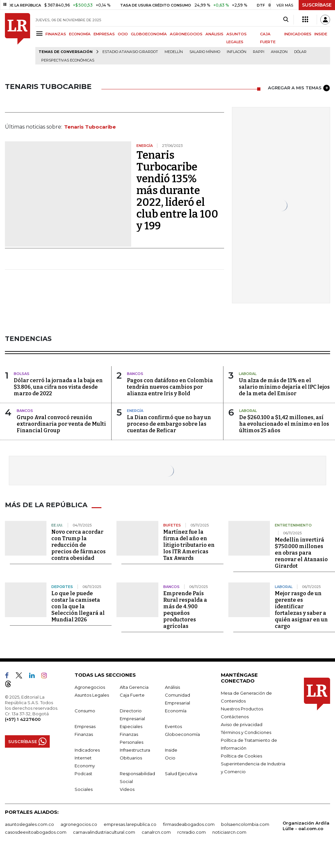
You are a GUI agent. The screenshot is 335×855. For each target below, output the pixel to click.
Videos (127, 789)
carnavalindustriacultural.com (104, 832)
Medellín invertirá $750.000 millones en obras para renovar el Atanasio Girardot (301, 553)
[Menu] (40, 33)
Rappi (258, 52)
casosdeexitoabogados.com (35, 832)
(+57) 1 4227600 (23, 719)
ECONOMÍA (80, 34)
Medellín (174, 52)
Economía (175, 710)
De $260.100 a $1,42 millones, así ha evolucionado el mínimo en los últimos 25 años (284, 424)
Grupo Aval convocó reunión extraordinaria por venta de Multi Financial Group (61, 424)
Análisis (172, 687)
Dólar (300, 52)
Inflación (236, 52)
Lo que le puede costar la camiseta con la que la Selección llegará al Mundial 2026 (78, 606)
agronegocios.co (79, 824)
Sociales (84, 789)
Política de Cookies (241, 755)
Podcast (83, 773)
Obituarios (131, 757)
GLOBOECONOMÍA (149, 34)
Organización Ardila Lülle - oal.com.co (306, 825)
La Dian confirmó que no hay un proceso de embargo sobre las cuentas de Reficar (169, 424)
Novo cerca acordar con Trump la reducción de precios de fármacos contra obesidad (78, 545)
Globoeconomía (182, 734)
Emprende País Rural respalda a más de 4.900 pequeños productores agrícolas (185, 609)
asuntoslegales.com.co (29, 824)
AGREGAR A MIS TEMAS (299, 88)
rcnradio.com (191, 832)
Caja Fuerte (132, 695)
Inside (171, 750)
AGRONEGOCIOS (186, 34)
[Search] (285, 19)
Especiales (131, 726)
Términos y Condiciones (246, 732)
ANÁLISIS (214, 34)
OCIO (123, 34)
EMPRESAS (104, 34)
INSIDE (320, 34)
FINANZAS (55, 34)
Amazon (279, 52)
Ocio (170, 757)
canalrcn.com (156, 832)
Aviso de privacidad (241, 724)
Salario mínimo (204, 52)
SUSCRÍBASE (317, 5)
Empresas (85, 726)
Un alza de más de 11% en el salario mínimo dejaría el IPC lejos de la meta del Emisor (284, 387)
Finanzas (84, 734)
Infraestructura (135, 750)
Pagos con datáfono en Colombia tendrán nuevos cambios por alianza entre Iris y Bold (170, 387)
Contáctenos (235, 716)
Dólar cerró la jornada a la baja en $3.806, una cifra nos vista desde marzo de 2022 (58, 387)
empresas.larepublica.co (130, 824)
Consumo (85, 710)
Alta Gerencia (134, 687)
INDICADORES (297, 34)
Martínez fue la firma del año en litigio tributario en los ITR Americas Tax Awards (189, 545)
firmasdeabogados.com (189, 824)
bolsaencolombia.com (245, 824)
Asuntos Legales (92, 695)
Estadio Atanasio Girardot (130, 52)
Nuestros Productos (242, 708)
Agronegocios (90, 687)
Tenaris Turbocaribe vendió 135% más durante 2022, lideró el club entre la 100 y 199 (177, 190)
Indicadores (87, 750)
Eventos (173, 726)
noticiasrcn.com (229, 832)
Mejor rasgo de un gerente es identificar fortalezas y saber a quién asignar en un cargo (301, 609)
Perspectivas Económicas (67, 60)
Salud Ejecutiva (181, 773)
